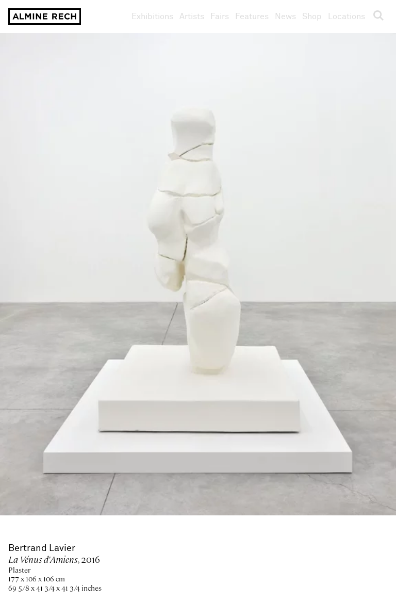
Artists (191, 16)
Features (252, 16)
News (285, 16)
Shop (312, 16)
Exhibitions (152, 16)
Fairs (219, 16)
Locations (346, 16)
